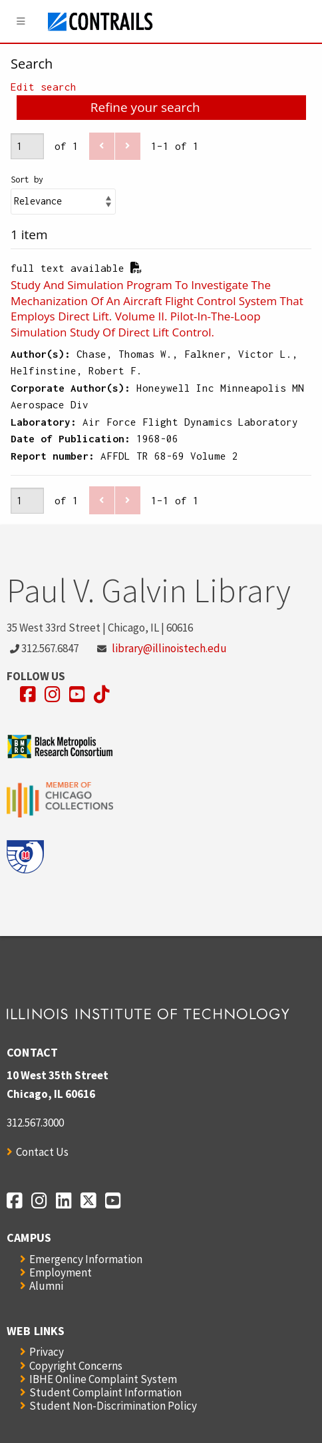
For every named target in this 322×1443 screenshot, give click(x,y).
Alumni (46, 1285)
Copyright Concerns (75, 1365)
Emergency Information (85, 1259)
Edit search (44, 87)
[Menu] (21, 21)
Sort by (27, 180)
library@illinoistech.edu (169, 648)
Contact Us (42, 1152)
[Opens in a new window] (28, 695)
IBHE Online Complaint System (103, 1379)
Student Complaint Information (105, 1392)
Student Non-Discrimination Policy (113, 1405)
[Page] (27, 146)
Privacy (46, 1351)
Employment (60, 1272)
